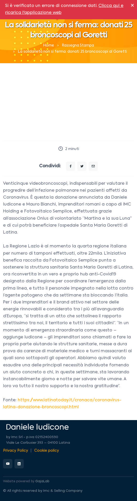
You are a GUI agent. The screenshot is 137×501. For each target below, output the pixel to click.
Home (48, 45)
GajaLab (42, 481)
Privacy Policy (15, 450)
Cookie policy (46, 450)
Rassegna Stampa (78, 45)
